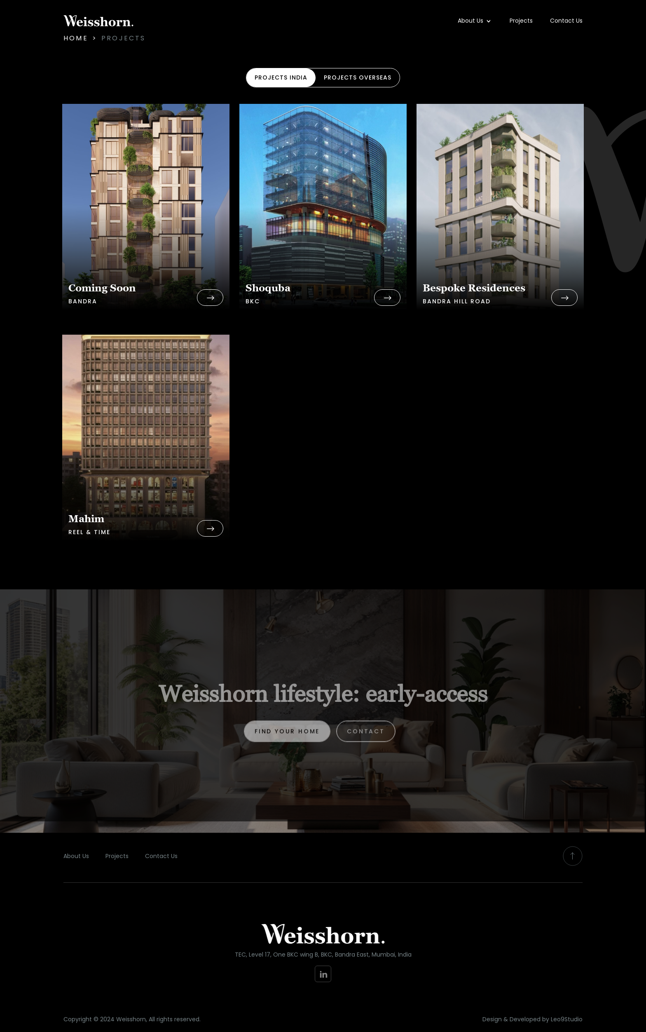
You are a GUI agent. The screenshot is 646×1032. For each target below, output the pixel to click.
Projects (521, 20)
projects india (281, 77)
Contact (366, 736)
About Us (471, 20)
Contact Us (566, 20)
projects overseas (357, 77)
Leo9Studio (567, 1019)
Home (75, 38)
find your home (287, 736)
